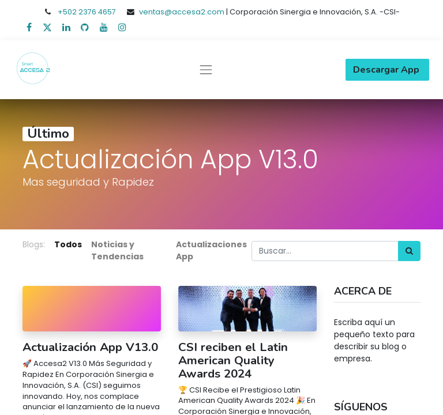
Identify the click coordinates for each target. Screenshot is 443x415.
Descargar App (387, 69)
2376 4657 (97, 12)
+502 (68, 12)
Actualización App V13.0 (90, 347)
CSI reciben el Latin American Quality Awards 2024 (233, 360)
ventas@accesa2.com (181, 12)
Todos (68, 244)
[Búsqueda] (409, 251)
